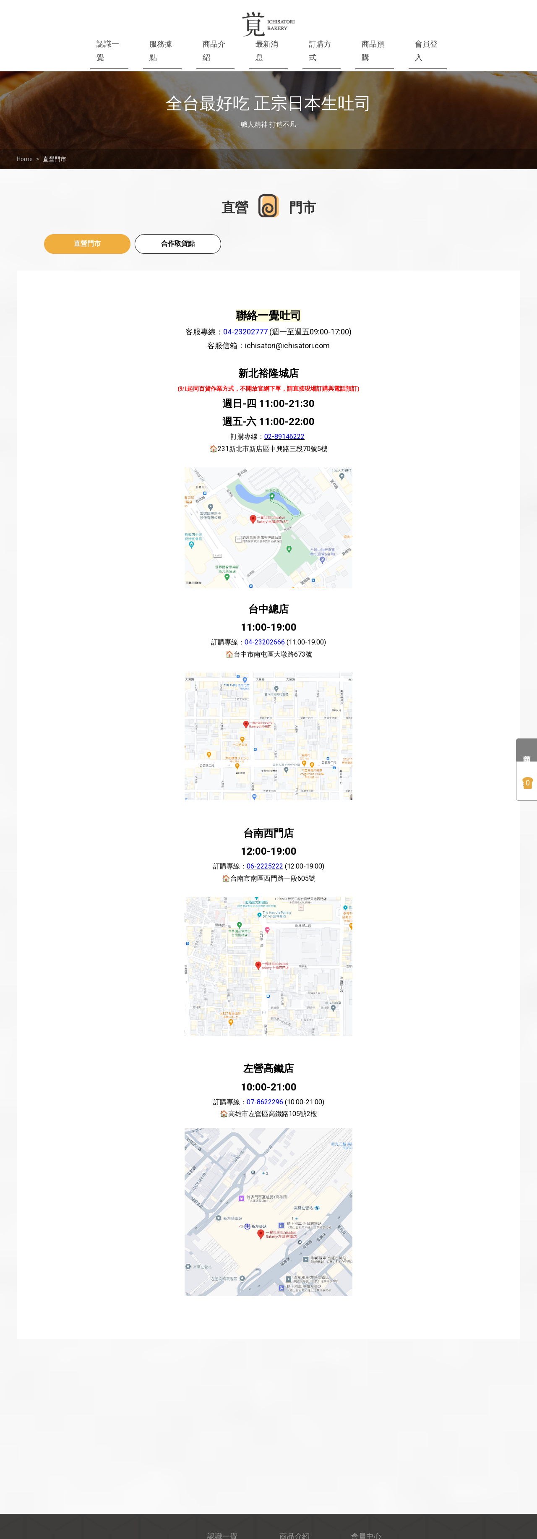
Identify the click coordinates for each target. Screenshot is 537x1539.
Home (25, 159)
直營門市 (54, 159)
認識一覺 (107, 50)
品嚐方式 (294, 1486)
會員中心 (366, 1428)
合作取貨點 (370, 1514)
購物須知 (366, 1457)
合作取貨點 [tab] (178, 244)
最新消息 (266, 50)
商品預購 (373, 50)
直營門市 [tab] (87, 244)
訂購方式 (320, 50)
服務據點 (160, 50)
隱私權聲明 (370, 1486)
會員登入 (426, 50)
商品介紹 (214, 50)
